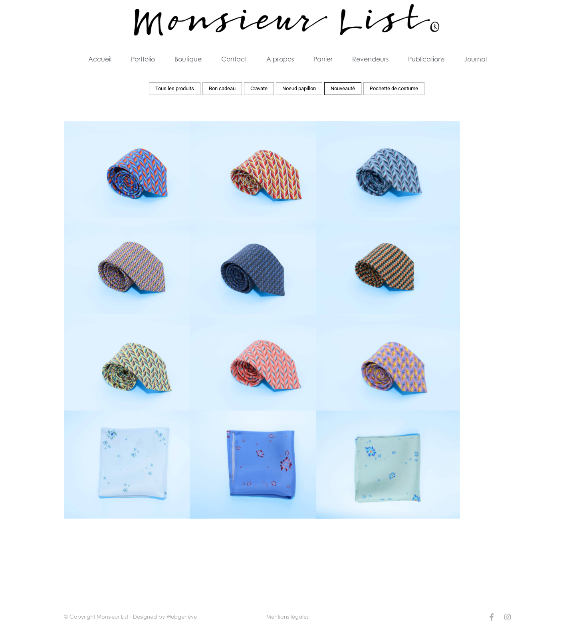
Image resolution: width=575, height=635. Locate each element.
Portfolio (143, 59)
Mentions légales (287, 616)
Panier (323, 59)
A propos (280, 59)
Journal (475, 59)
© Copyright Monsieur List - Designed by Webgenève (130, 616)
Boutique (188, 59)
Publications (426, 59)
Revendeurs (370, 59)
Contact (234, 59)
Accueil (99, 59)
